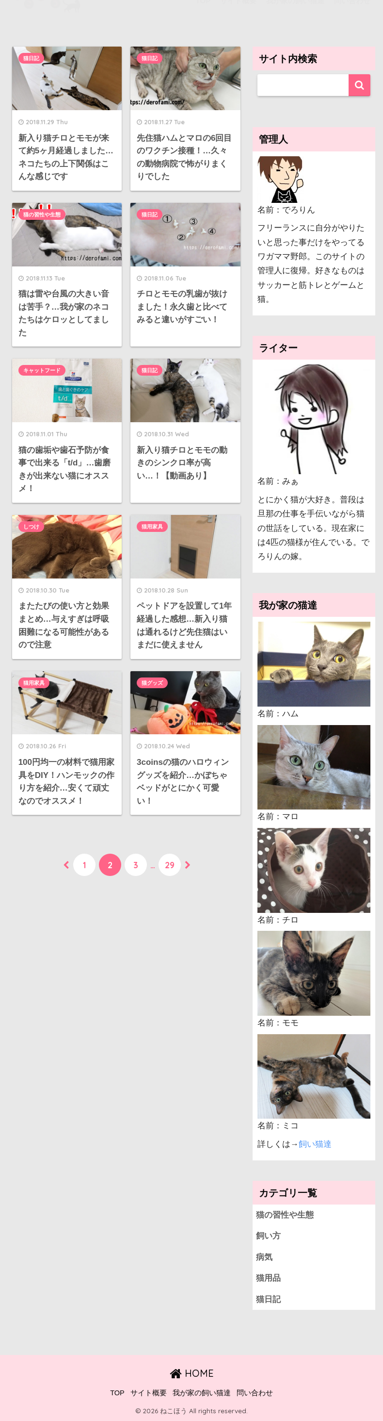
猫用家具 (152, 526)
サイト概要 (148, 1393)
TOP (117, 1393)
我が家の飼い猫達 (202, 1393)
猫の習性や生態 (42, 214)
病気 (264, 1257)
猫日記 (31, 58)
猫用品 (268, 1278)
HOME (192, 1373)
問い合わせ (255, 1393)
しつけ (31, 526)
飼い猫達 (315, 1144)
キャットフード (42, 370)
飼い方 (268, 1235)
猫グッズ (152, 682)
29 (170, 864)
